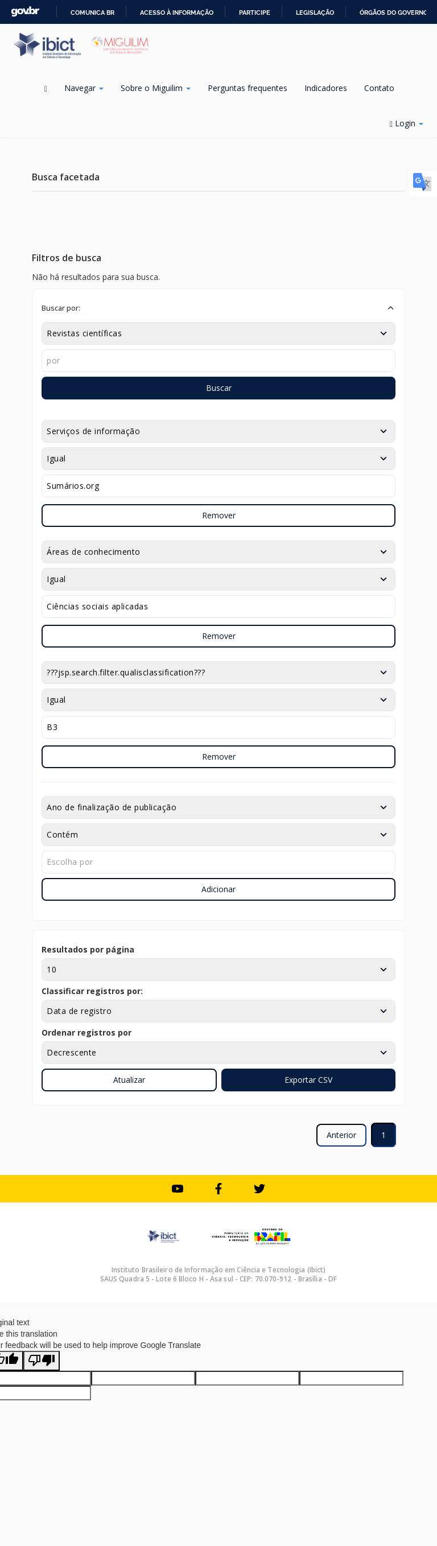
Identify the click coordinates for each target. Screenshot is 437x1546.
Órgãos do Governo (394, 13)
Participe (254, 13)
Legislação (315, 13)
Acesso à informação (176, 13)
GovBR (25, 11)
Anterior (341, 1134)
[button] (218, 308)
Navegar (84, 88)
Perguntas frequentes (247, 88)
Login (406, 123)
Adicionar (218, 889)
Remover (219, 515)
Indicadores (325, 88)
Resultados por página (88, 949)
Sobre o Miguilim (156, 88)
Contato (379, 88)
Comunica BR (92, 13)
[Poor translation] (41, 1361)
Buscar (218, 387)
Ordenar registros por (86, 1032)
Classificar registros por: (92, 991)
